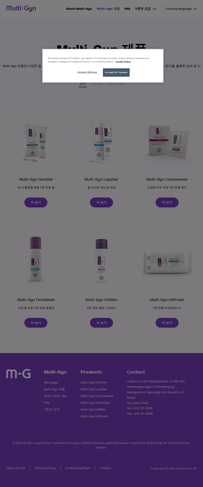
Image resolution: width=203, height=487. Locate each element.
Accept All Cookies (116, 72)
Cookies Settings (87, 72)
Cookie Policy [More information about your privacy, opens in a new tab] (123, 61)
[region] (103, 66)
